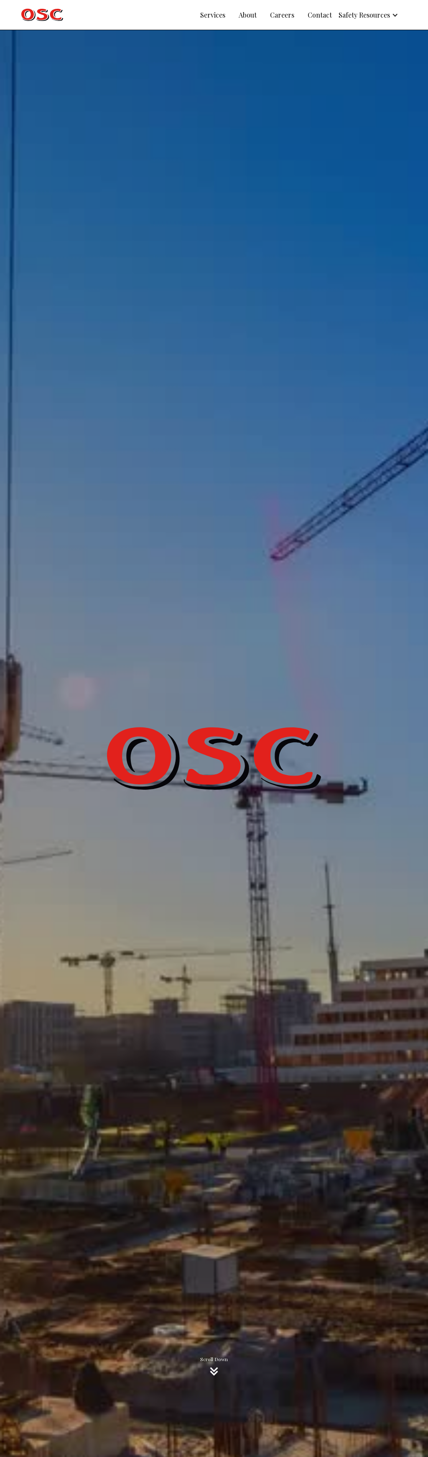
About (248, 14)
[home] (42, 14)
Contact (320, 14)
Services (212, 14)
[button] (373, 15)
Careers (282, 14)
